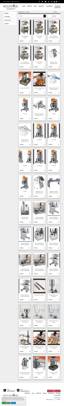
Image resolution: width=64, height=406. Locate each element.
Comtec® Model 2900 (39, 373)
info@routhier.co (17, 1)
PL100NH (39, 165)
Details (25, 41)
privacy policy (4, 400)
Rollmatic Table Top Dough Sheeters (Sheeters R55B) (39, 115)
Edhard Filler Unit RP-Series (53, 295)
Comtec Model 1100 (25, 88)
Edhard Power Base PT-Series (25, 347)
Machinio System (49, 399)
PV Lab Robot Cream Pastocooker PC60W (54, 38)
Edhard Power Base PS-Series (54, 347)
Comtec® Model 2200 (54, 373)
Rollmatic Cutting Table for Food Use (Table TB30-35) (53, 193)
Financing (57, 6)
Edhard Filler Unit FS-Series (25, 321)
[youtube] (45, 1)
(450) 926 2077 (7, 1)
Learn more (13, 402)
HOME (23, 6)
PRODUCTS (41, 6)
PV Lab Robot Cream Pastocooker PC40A (25, 63)
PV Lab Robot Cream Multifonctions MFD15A (39, 38)
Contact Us (57, 7)
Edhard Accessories (39, 295)
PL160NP (39, 139)
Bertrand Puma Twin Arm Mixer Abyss (25, 373)
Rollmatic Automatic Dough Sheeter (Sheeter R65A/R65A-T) (54, 90)
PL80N (53, 114)
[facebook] (39, 1)
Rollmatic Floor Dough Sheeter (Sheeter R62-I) (53, 63)
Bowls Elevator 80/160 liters (25, 218)
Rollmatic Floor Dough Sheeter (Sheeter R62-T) (25, 141)
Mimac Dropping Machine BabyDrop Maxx (25, 270)
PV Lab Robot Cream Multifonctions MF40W (39, 64)
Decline (8, 402)
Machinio (58, 399)
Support (45, 393)
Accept (4, 402)
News (35, 6)
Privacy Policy (57, 395)
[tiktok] (51, 1)
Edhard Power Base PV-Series (39, 347)
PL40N (25, 114)
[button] (41, 6)
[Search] (31, 16)
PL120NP (25, 165)
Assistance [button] (49, 6)
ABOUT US (29, 6)
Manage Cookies (57, 397)
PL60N (25, 191)
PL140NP (53, 139)
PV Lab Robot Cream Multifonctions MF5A (25, 38)
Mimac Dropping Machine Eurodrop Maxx (53, 245)
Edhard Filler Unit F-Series (54, 321)
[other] (42, 1)
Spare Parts (51, 393)
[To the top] (60, 203)
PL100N (54, 165)
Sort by (54, 16)
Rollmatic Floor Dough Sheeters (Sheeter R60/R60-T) (39, 193)
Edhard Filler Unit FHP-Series (39, 321)
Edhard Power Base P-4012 (39, 88)
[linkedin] (48, 1)
